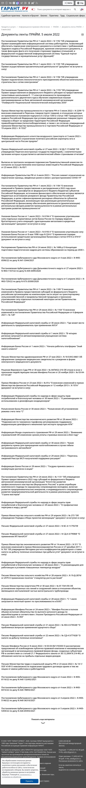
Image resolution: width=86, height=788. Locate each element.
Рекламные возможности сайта (71, 761)
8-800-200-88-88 (65, 741)
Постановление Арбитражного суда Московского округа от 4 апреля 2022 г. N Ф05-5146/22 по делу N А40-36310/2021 (42, 699)
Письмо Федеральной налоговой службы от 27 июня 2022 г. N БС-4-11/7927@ (39, 526)
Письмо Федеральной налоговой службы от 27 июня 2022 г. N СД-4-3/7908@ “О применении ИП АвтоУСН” (40, 535)
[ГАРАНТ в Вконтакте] (10, 3)
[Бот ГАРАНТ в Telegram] (25, 3)
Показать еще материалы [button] (43, 722)
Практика (53, 15)
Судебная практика (10, 15)
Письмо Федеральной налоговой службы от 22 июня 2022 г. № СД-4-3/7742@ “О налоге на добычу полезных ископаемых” (41, 636)
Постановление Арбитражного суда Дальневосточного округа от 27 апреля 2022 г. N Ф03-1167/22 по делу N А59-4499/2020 (42, 269)
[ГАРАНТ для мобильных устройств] (6, 3)
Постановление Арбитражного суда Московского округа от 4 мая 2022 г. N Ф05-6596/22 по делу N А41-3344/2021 (40, 259)
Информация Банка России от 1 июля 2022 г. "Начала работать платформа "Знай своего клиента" (41, 347)
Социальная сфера (75, 15)
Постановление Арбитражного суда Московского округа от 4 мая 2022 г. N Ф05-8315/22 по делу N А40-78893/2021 (40, 688)
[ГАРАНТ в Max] (17, 3)
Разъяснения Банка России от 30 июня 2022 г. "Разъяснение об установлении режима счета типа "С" (39, 410)
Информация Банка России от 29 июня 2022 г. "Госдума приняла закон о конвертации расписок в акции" (37, 467)
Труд (62, 15)
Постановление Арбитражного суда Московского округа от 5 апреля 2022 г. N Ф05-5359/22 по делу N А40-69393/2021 (42, 709)
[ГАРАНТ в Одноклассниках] (29, 3)
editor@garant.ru (70, 752)
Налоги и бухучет (30, 15)
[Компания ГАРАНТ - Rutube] (33, 3)
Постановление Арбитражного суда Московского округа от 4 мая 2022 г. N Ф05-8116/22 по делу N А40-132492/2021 (40, 678)
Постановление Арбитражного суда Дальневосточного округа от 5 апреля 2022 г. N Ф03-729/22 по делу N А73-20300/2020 (42, 280)
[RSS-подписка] (36, 3)
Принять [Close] (29, 781)
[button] (82, 9)
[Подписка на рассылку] (2, 3)
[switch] (33, 9)
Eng (80, 3)
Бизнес (44, 15)
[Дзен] (14, 3)
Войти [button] (68, 3)
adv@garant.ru (75, 759)
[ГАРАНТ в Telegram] (21, 3)
